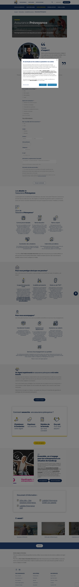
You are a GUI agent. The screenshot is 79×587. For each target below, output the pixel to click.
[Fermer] (57, 60)
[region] (39, 73)
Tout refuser (43, 84)
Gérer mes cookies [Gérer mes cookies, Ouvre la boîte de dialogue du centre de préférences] (26, 84)
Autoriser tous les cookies (52, 84)
